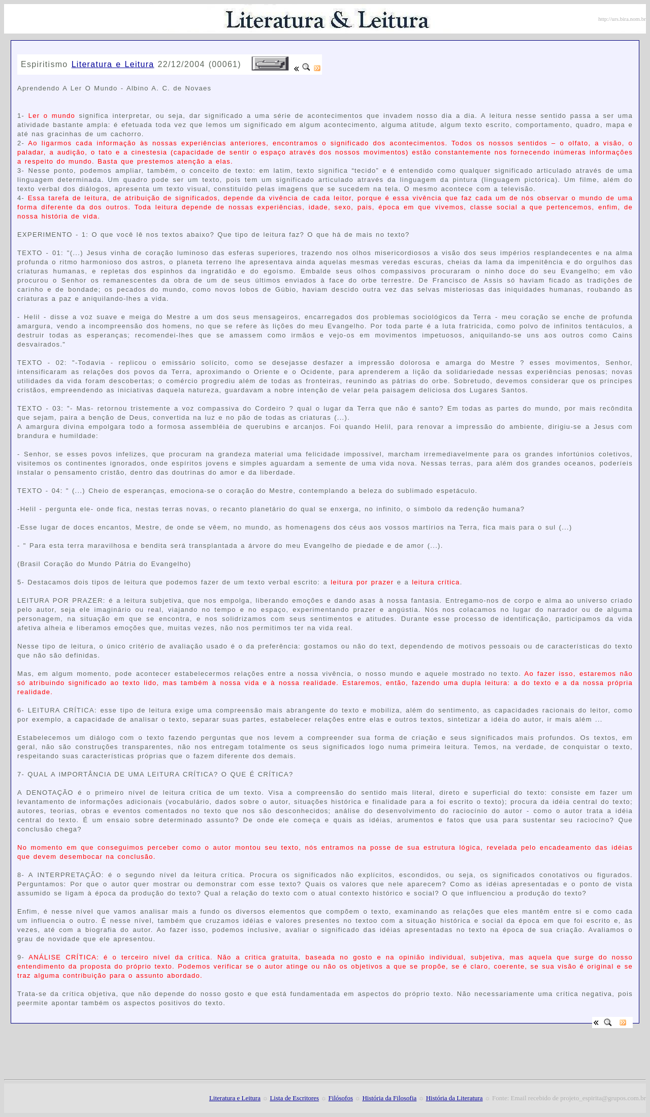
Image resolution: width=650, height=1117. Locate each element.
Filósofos (341, 1098)
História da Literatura (454, 1098)
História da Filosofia (389, 1098)
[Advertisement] (136, 50)
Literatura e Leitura (113, 64)
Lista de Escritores (294, 1098)
